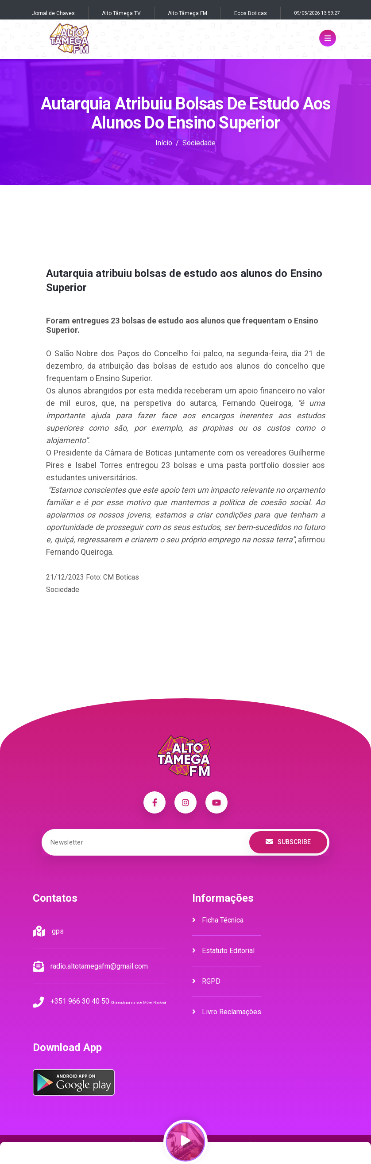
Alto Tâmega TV (121, 13)
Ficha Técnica (217, 920)
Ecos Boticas (250, 13)
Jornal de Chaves (53, 13)
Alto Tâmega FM (187, 13)
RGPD (206, 981)
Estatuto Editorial (223, 950)
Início (163, 143)
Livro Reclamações (226, 1012)
